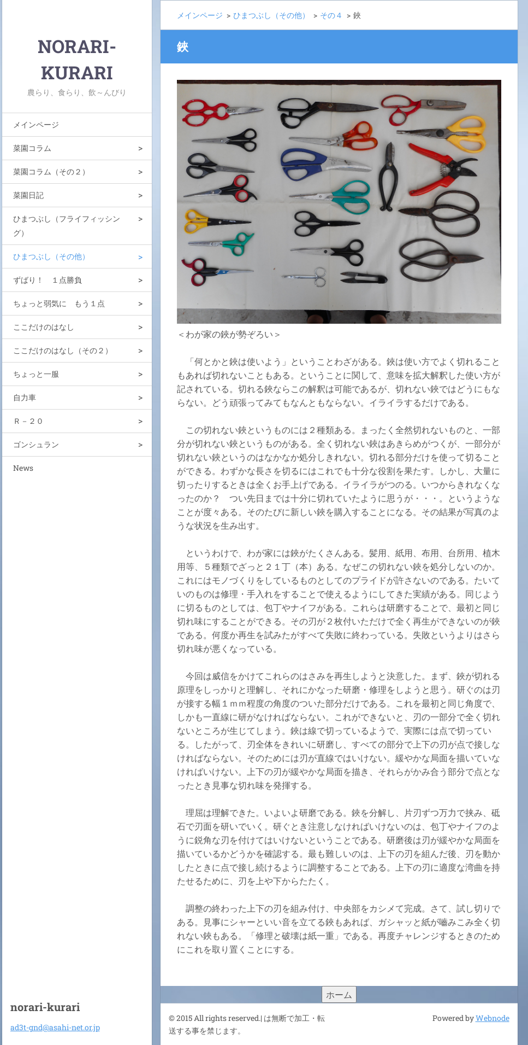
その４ (331, 15)
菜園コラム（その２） (51, 171)
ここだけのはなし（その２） (62, 350)
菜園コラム (32, 148)
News (23, 468)
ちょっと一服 (36, 374)
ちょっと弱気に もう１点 (59, 303)
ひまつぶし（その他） (51, 256)
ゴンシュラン (36, 444)
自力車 (24, 397)
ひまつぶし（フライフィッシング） (66, 225)
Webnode (492, 1018)
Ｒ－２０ (28, 421)
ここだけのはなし (43, 327)
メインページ (36, 124)
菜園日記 (28, 195)
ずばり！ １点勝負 (47, 280)
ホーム (339, 994)
